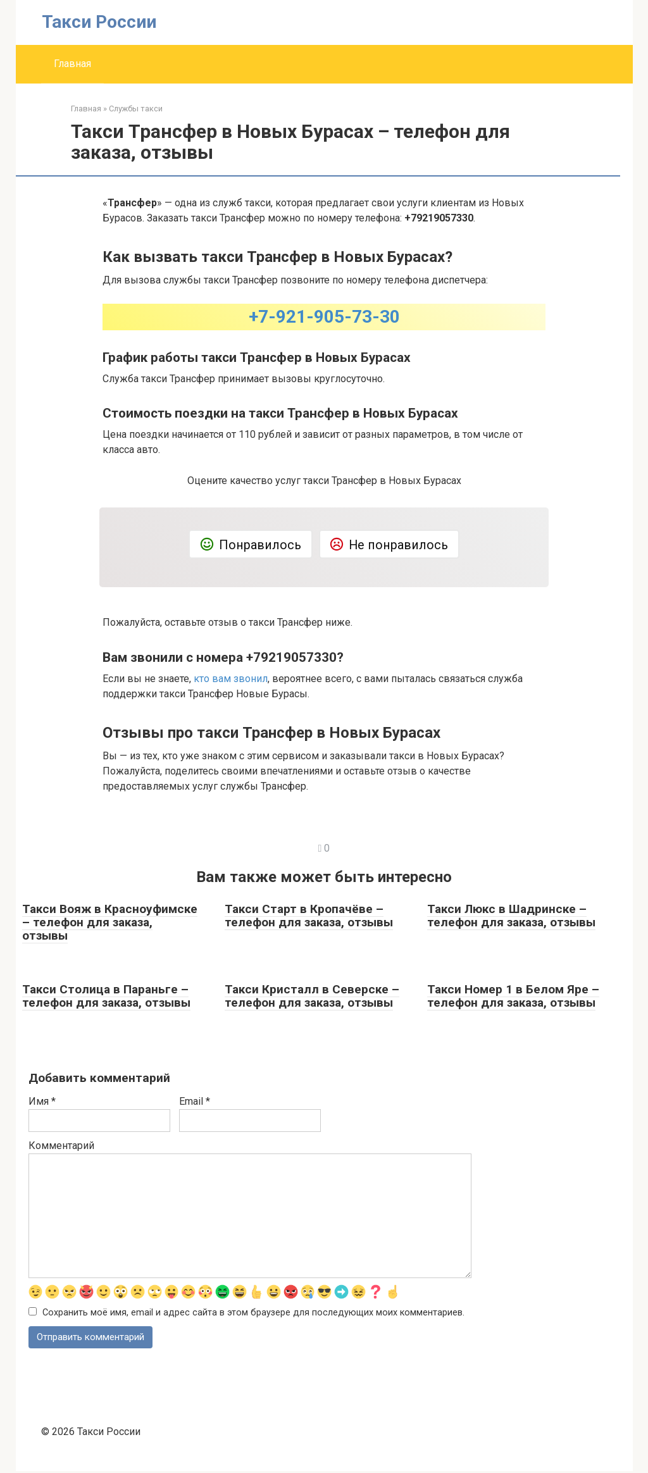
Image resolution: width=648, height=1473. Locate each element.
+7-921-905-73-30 (324, 316)
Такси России (99, 21)
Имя (42, 1101)
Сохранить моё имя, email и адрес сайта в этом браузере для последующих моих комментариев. (253, 1313)
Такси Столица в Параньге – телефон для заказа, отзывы (106, 996)
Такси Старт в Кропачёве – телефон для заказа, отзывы (309, 915)
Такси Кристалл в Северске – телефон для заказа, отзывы (312, 996)
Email (194, 1101)
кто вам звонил (231, 679)
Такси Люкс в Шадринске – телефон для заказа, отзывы (511, 915)
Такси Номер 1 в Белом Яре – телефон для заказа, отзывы (513, 996)
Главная (72, 64)
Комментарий (61, 1146)
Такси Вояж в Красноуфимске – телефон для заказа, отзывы (109, 922)
